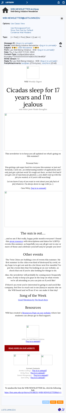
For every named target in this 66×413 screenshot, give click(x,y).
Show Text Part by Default (22, 30)
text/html (46, 63)
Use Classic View (18, 23)
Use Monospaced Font (20, 28)
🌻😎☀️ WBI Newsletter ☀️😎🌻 (25, 48)
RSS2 (60, 402)
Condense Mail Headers (21, 32)
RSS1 (53, 402)
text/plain (25, 63)
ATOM (46, 402)
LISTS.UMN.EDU (8, 410)
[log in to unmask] (24, 43)
